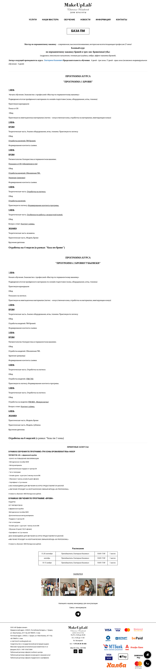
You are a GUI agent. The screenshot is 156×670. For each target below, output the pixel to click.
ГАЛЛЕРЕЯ (78, 574)
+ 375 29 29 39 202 (79, 644)
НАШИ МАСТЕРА (50, 20)
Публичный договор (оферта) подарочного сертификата (29, 658)
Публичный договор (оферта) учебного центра (26, 652)
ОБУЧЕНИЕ (69, 20)
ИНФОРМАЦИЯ (103, 20)
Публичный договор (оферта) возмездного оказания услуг (30, 655)
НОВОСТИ (85, 20)
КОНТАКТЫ (121, 20)
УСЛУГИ (33, 20)
